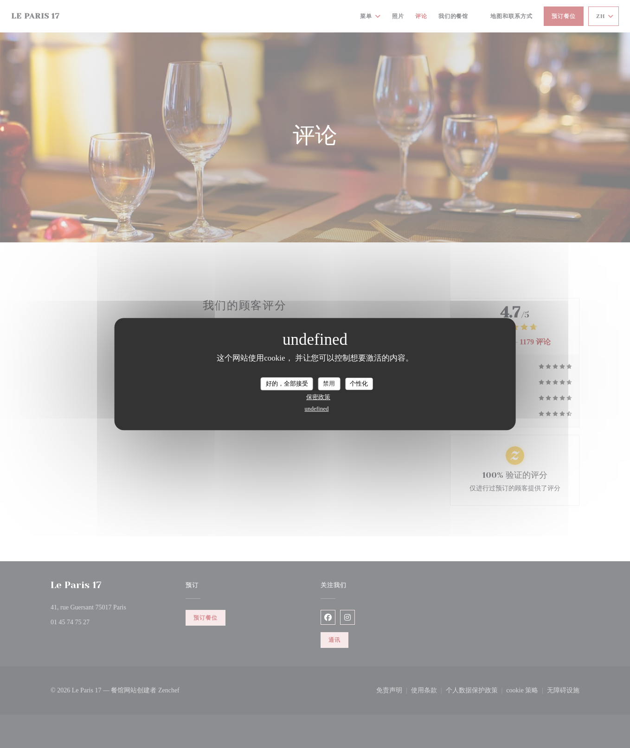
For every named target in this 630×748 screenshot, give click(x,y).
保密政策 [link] (318, 396)
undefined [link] (317, 408)
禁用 (329, 383)
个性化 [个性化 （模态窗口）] (359, 383)
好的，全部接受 (287, 383)
